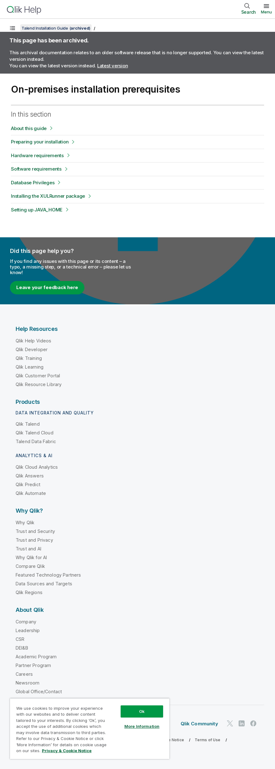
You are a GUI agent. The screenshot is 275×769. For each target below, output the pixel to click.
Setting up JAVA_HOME (36, 210)
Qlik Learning (29, 367)
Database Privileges (32, 183)
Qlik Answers (30, 475)
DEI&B (22, 648)
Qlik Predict (28, 484)
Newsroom (27, 682)
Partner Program (33, 665)
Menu (266, 11)
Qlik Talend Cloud (34, 432)
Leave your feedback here (47, 287)
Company (26, 621)
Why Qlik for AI (31, 557)
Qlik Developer (32, 349)
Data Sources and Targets (44, 583)
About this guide (29, 128)
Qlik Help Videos (34, 340)
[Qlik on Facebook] (253, 723)
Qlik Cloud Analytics (37, 467)
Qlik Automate (31, 493)
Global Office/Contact (39, 691)
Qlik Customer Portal (38, 375)
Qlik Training (29, 358)
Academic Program (36, 656)
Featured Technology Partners (48, 575)
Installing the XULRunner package (48, 196)
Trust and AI (28, 548)
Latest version (112, 66)
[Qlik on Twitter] (230, 723)
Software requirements (36, 169)
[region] (89, 728)
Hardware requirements (37, 155)
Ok (142, 711)
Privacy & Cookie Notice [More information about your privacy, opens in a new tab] (67, 750)
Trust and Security (35, 531)
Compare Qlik (30, 566)
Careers (24, 674)
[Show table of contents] (12, 28)
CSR (20, 639)
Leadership (28, 630)
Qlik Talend (28, 424)
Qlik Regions (29, 592)
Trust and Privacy (34, 540)
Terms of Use (208, 740)
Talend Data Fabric (36, 441)
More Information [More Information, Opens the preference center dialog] (141, 726)
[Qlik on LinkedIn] (241, 723)
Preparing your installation (39, 142)
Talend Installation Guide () (56, 28)
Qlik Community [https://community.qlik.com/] (199, 724)
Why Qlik (25, 522)
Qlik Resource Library (39, 384)
